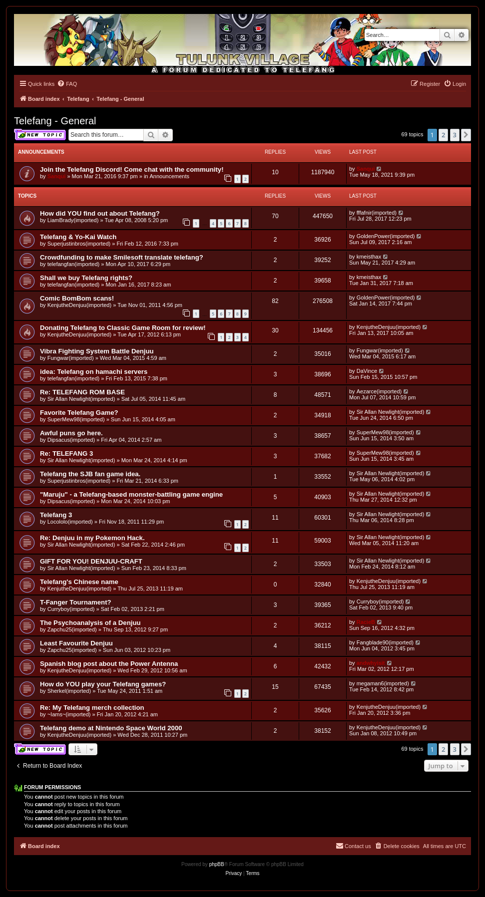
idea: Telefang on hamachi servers (93, 371)
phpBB (216, 864)
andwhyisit (371, 663)
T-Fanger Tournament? (75, 602)
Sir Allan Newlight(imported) (81, 399)
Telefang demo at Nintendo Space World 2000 (111, 728)
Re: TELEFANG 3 (66, 453)
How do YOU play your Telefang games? (103, 684)
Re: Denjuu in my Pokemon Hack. (92, 538)
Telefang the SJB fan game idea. (90, 474)
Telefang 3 (56, 515)
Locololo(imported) (70, 522)
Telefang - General (55, 120)
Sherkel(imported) (69, 691)
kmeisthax (369, 257)
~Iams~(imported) (69, 714)
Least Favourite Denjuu (76, 643)
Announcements (170, 176)
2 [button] (443, 134)
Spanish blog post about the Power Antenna (109, 663)
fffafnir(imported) (377, 213)
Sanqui (56, 176)
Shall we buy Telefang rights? (86, 278)
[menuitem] (67, 84)
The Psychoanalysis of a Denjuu (90, 622)
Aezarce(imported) (379, 391)
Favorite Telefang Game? (79, 412)
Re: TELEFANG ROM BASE (82, 392)
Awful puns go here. (71, 433)
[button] (466, 135)
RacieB (366, 622)
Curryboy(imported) (71, 609)
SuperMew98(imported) (76, 419)
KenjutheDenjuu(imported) (79, 305)
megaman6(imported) (383, 683)
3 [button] (455, 134)
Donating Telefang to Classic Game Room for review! (123, 327)
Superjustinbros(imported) (79, 244)
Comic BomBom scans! (77, 298)
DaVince (367, 371)
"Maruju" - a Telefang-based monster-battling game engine (131, 494)
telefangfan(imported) (73, 264)
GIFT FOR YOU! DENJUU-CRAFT (91, 561)
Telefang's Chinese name (79, 582)
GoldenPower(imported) (386, 236)
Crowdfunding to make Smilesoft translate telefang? (121, 257)
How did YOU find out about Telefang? (100, 213)
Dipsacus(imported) (71, 440)
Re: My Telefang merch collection (92, 707)
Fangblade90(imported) (385, 642)
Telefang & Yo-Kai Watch (78, 237)
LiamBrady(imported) (73, 220)
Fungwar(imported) (70, 358)
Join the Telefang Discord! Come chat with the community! (132, 169)
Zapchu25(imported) (72, 629)
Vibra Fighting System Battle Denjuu (97, 351)
